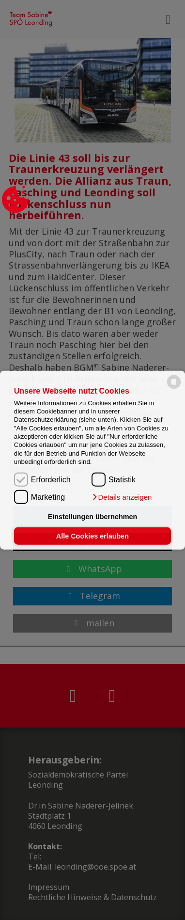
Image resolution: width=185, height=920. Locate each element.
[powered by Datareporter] (174, 388)
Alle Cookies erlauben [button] (92, 536)
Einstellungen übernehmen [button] (93, 517)
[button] (122, 497)
